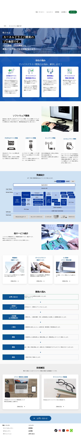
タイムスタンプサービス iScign (10, 427)
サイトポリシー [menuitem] (69, 431)
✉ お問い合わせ (42, 403)
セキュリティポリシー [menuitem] (28, 431)
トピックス (48, 4)
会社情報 (63, 4)
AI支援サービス (6, 424)
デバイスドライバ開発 (8, 421)
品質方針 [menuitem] (10, 431)
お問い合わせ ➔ (28, 282)
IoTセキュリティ (7, 415)
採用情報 (57, 4)
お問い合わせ (72, 4)
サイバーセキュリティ (8, 412)
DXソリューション (7, 418)
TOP (5, 10)
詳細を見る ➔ (15, 266)
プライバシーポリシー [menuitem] (50, 431)
